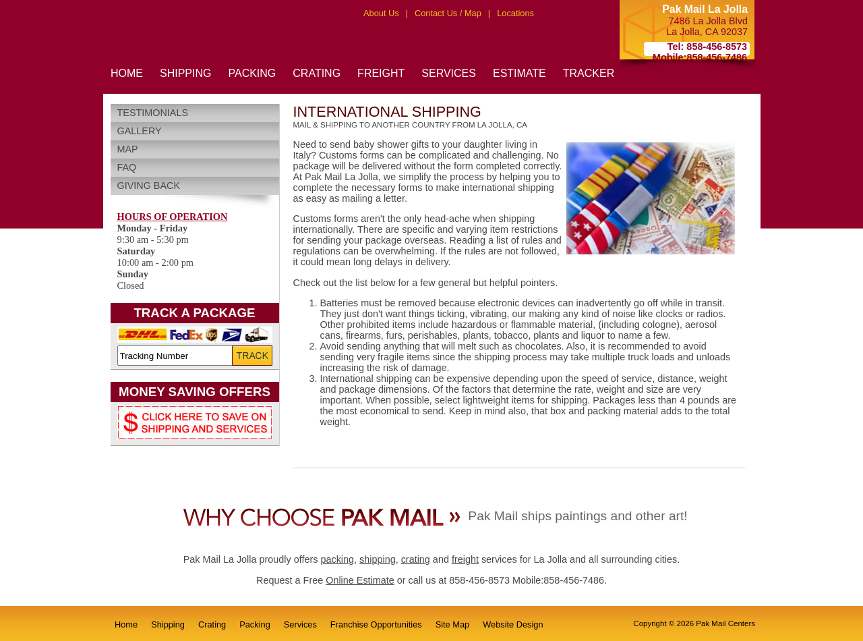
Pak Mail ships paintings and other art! (577, 516)
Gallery (139, 131)
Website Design (513, 624)
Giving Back (149, 185)
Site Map (453, 624)
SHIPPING (185, 73)
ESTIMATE (519, 73)
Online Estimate (360, 580)
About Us (381, 13)
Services (300, 624)
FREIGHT (381, 73)
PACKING (252, 73)
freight (465, 559)
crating (415, 559)
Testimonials (153, 112)
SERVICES (448, 73)
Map (127, 149)
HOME (127, 73)
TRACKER (588, 73)
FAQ (127, 167)
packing (337, 559)
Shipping (168, 624)
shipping (377, 559)
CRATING (316, 73)
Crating (212, 624)
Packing (254, 624)
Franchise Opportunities (376, 624)
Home (126, 624)
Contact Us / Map (448, 13)
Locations (515, 13)
